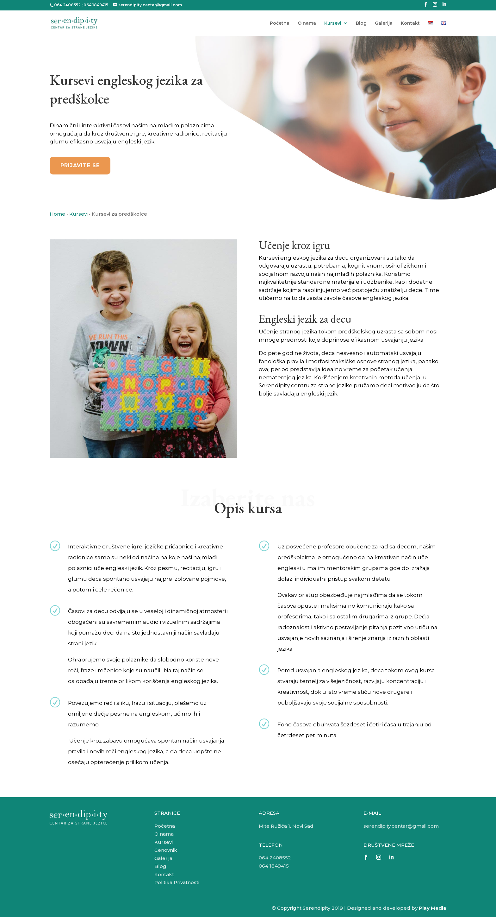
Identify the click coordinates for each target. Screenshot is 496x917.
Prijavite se (80, 165)
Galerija (384, 23)
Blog (361, 23)
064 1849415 (96, 5)
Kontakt (410, 23)
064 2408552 (67, 5)
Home (57, 214)
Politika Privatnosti (176, 882)
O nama (307, 23)
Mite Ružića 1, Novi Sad (286, 826)
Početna (279, 23)
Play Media (432, 908)
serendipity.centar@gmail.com (401, 826)
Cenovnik (165, 850)
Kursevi (332, 23)
